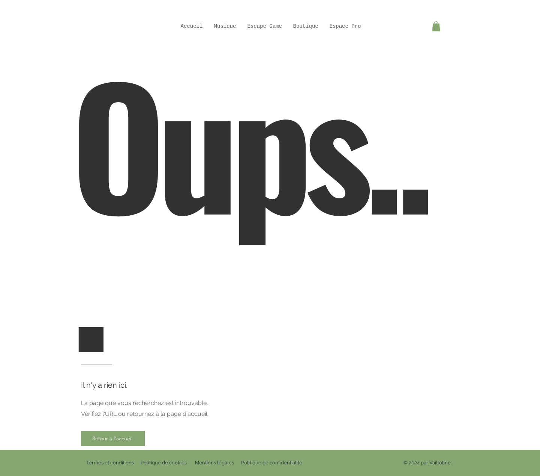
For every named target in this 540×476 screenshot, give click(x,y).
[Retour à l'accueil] (113, 438)
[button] (436, 26)
